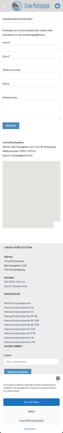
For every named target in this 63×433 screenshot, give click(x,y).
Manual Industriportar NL (19, 307)
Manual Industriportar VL (19, 311)
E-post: (8, 355)
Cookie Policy (30, 428)
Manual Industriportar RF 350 (21, 324)
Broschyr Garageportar (17, 303)
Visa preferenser (31, 420)
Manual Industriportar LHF (20, 341)
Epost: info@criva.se (15, 286)
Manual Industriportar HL (19, 337)
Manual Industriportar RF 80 (20, 316)
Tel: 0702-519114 (14, 281)
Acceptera (31, 402)
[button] (58, 378)
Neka (31, 411)
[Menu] (5, 6)
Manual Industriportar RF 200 (21, 320)
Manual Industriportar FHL (20, 329)
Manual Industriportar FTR (19, 333)
